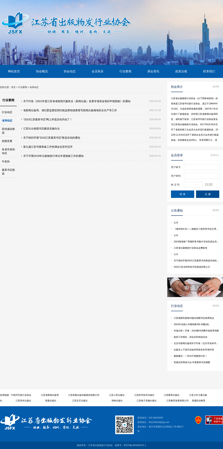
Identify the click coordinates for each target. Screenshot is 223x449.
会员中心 (214, 155)
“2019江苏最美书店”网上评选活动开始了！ (47, 119)
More (216, 86)
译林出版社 (117, 400)
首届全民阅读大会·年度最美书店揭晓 (192, 362)
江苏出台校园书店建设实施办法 (41, 128)
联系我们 (209, 71)
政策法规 (181, 71)
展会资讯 (153, 71)
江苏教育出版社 (172, 395)
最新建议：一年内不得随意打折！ (190, 356)
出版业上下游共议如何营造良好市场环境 (194, 349)
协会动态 (70, 71)
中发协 (6, 161)
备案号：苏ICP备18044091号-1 (130, 445)
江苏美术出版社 (23, 400)
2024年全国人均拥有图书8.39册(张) (191, 324)
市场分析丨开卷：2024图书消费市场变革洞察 (196, 330)
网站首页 (14, 71)
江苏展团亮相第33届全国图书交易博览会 (194, 318)
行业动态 (7, 112)
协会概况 (42, 71)
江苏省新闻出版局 (50, 395)
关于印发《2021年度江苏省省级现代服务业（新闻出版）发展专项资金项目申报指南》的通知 (76, 101)
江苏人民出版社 (117, 395)
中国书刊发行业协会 (21, 395)
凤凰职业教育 (198, 400)
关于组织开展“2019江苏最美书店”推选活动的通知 (51, 137)
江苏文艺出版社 (80, 400)
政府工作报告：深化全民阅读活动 (190, 337)
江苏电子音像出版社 (147, 400)
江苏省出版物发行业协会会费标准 (190, 248)
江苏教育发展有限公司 (177, 400)
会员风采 (98, 71)
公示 (176, 222)
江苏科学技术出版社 (144, 395)
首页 (13, 87)
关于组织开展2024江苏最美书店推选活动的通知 (197, 260)
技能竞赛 (7, 140)
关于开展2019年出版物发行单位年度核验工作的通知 (53, 155)
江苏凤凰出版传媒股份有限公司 (83, 395)
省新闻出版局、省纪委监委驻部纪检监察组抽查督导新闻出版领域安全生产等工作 (70, 110)
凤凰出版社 (50, 400)
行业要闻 (125, 71)
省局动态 (34, 87)
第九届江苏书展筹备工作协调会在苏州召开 (48, 146)
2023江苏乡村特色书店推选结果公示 (192, 267)
